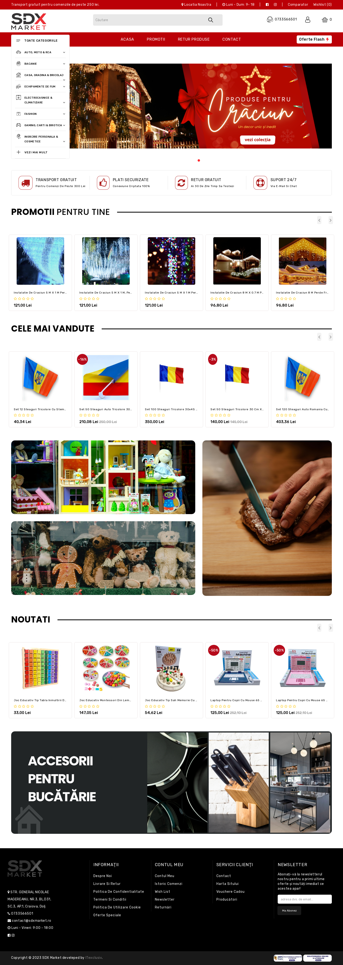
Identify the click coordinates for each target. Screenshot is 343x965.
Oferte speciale (107, 915)
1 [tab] (199, 159)
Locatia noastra (196, 5)
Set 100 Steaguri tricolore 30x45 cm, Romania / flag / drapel (191, 409)
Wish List (162, 892)
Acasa (127, 39)
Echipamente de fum (40, 86)
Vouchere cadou (230, 892)
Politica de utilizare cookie (117, 907)
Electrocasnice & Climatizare (40, 100)
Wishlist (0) (322, 5)
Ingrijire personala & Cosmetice (40, 139)
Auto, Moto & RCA (40, 52)
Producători (226, 899)
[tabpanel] (199, 106)
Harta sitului (227, 884)
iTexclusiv (94, 958)
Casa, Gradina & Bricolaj (40, 75)
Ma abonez (289, 910)
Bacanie (40, 64)
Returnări (163, 907)
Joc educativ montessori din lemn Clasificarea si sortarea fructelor (131, 700)
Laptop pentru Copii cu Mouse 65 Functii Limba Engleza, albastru (259, 700)
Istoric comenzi (168, 884)
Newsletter (165, 899)
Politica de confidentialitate (118, 892)
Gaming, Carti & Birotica (40, 125)
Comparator (298, 5)
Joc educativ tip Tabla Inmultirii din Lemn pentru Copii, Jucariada (63, 700)
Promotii (156, 39)
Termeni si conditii (109, 899)
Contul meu (164, 876)
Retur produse (194, 39)
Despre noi (102, 876)
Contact (231, 39)
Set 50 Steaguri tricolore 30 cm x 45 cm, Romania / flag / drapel (260, 409)
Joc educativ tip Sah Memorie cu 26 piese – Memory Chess (189, 700)
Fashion (40, 114)
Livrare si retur (107, 884)
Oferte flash (314, 39)
